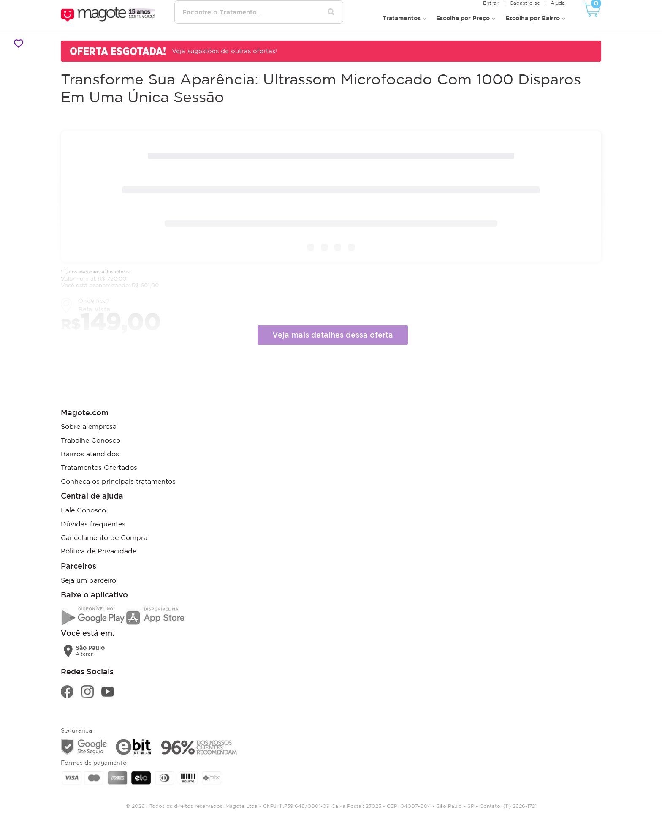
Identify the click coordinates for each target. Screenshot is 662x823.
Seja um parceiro (88, 578)
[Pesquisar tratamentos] (332, 11)
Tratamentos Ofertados (99, 466)
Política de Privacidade (98, 549)
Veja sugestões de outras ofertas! (224, 50)
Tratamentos (402, 17)
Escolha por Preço (463, 17)
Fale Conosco (83, 508)
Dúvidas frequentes (93, 522)
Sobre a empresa (89, 426)
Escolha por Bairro (532, 17)
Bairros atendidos (90, 453)
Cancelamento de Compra (104, 536)
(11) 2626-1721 (520, 803)
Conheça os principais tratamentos (118, 480)
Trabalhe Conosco (90, 439)
